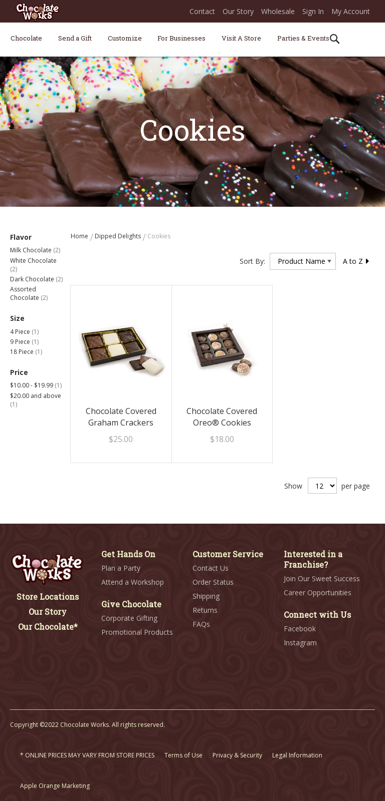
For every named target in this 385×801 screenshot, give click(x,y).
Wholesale (278, 11)
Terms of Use (183, 755)
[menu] (192, 40)
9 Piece (24, 341)
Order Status (213, 582)
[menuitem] (26, 38)
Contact (202, 11)
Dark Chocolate (36, 279)
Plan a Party (120, 568)
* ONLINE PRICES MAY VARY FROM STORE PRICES (87, 755)
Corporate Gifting (129, 618)
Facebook (300, 628)
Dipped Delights (118, 236)
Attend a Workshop (132, 582)
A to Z (356, 261)
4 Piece (24, 331)
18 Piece (26, 351)
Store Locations (48, 596)
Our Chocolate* (48, 626)
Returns (205, 610)
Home (80, 236)
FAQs (201, 624)
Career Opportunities (317, 592)
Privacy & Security (237, 755)
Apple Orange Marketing (55, 785)
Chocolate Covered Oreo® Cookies (221, 417)
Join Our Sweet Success (322, 578)
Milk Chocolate (35, 250)
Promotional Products (137, 632)
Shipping (206, 596)
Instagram (300, 642)
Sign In (313, 11)
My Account (350, 11)
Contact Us (210, 568)
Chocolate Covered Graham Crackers (121, 417)
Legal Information (297, 755)
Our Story (238, 11)
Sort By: (252, 261)
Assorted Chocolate (29, 293)
